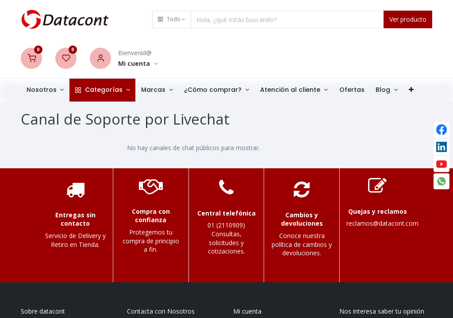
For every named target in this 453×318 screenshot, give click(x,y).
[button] (171, 19)
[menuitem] (352, 90)
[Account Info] (137, 63)
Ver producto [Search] (407, 19)
